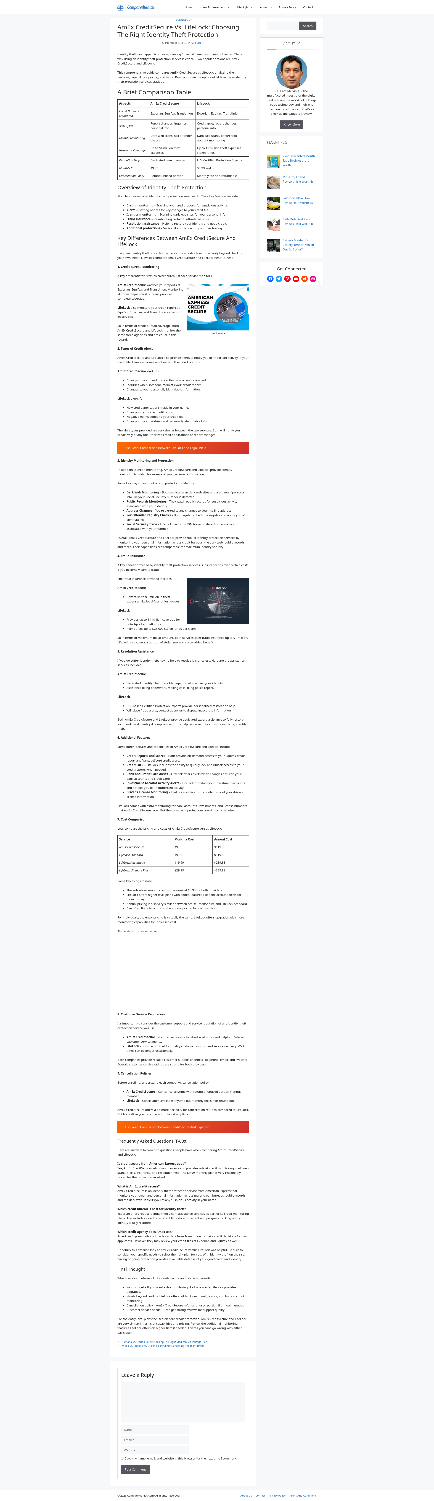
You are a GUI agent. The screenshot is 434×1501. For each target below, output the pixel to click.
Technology (183, 19)
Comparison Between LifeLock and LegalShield (173, 448)
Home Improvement (216, 7)
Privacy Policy (287, 7)
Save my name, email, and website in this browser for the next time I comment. (181, 1458)
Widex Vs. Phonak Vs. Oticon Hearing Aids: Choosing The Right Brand (162, 1345)
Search (308, 26)
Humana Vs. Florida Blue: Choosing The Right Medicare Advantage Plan (164, 1342)
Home (188, 7)
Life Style (246, 7)
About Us (266, 7)
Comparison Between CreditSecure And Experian (174, 1127)
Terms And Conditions (303, 1495)
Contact (308, 7)
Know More (292, 124)
